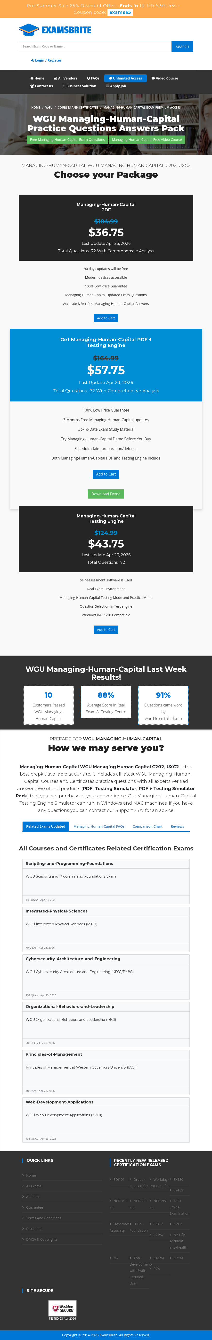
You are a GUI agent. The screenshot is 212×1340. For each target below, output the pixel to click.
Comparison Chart (148, 826)
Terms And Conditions (43, 1218)
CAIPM (159, 1258)
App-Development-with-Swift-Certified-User (141, 1270)
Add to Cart (106, 318)
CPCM (178, 1258)
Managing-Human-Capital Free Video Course (147, 139)
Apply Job (116, 86)
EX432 (178, 1190)
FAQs (93, 78)
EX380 (178, 1179)
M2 (116, 1258)
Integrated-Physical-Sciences (57, 911)
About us (33, 1196)
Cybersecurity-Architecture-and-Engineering (73, 959)
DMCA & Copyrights (41, 1239)
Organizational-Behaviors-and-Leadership (70, 1006)
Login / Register (46, 60)
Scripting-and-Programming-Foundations (69, 863)
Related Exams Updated (45, 826)
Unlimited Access (125, 78)
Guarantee (34, 1207)
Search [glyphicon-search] (182, 46)
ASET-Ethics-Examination (179, 1207)
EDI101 (119, 1179)
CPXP (178, 1224)
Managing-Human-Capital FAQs (99, 826)
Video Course (165, 78)
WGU (48, 107)
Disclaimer (34, 1228)
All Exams (33, 1186)
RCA (157, 1268)
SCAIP (158, 1224)
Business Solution (79, 86)
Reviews (177, 826)
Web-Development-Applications (59, 1102)
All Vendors (65, 78)
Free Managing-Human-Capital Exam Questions (67, 139)
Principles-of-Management (54, 1054)
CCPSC (159, 1234)
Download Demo (106, 494)
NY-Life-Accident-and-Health (179, 1241)
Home (37, 78)
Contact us (41, 86)
